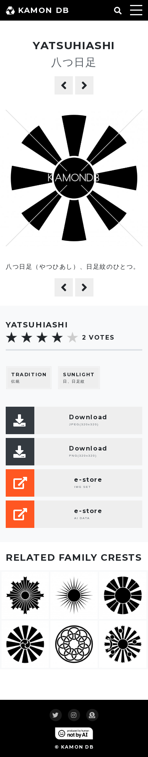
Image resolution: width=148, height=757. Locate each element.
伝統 (29, 377)
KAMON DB (37, 10)
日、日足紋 (79, 377)
